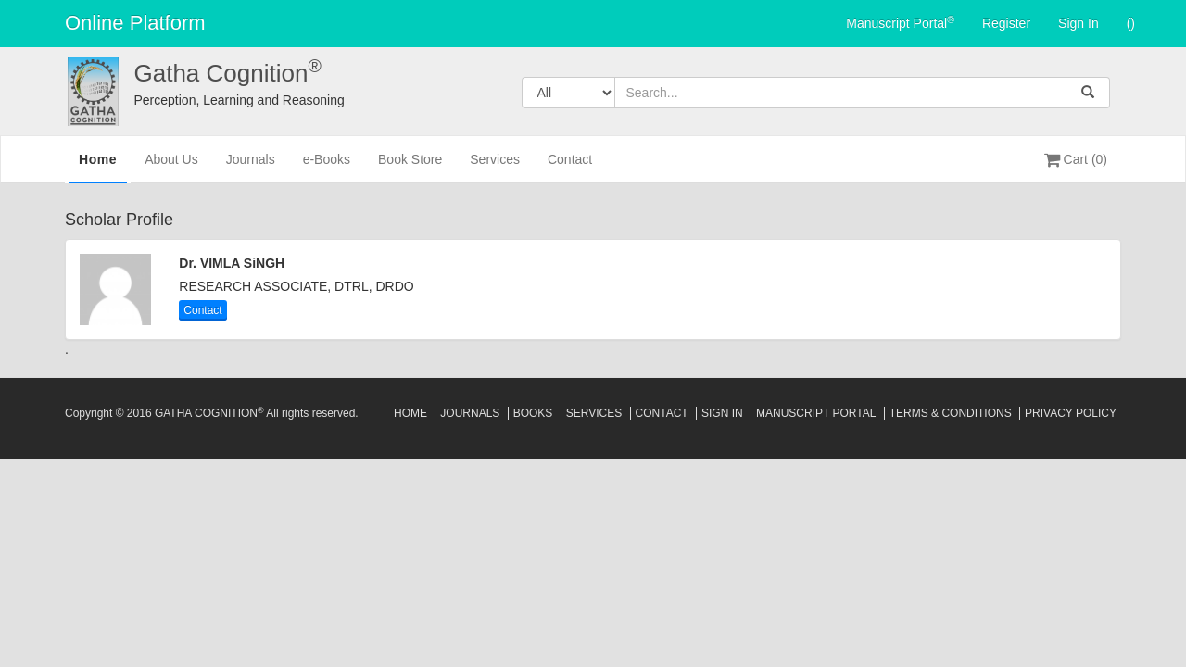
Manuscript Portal (900, 22)
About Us (171, 167)
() (1131, 23)
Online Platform (135, 22)
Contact (570, 167)
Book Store (410, 167)
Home (98, 165)
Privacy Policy (1071, 413)
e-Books (326, 167)
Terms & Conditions (951, 413)
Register (1006, 23)
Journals (250, 167)
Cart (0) (1075, 159)
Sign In (1078, 23)
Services (495, 167)
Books (533, 413)
